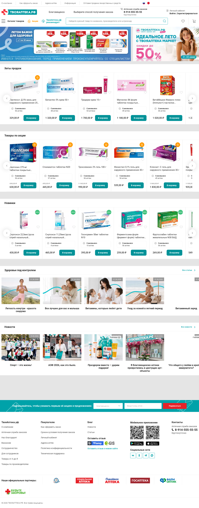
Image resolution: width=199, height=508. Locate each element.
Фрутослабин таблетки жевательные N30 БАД (165, 236)
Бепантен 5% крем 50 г (57, 99)
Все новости (188, 327)
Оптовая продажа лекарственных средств (101, 3)
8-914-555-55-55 (133, 12)
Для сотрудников (9, 453)
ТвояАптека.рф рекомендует (51, 21)
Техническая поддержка (52, 453)
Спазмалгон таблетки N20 (56, 167)
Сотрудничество (9, 448)
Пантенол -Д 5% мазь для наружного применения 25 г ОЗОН (24, 101)
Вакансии (6, 443)
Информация (70, 3)
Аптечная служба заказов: (135, 9)
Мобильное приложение (144, 422)
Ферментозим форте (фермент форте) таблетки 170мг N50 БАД (130, 236)
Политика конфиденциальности (56, 448)
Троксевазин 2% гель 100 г (92, 167)
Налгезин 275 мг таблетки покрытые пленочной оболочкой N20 (21, 169)
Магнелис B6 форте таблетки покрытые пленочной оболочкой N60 (131, 101)
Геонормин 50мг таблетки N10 (94, 236)
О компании (6, 3)
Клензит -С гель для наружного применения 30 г (164, 168)
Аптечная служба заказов (14, 432)
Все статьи (188, 270)
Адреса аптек (51, 3)
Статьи (91, 432)
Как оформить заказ (29, 3)
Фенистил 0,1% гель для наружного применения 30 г (128, 168)
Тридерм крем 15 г (90, 99)
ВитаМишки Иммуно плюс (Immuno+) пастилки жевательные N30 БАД (167, 101)
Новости (92, 427)
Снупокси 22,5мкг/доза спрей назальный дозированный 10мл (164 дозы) (23, 236)
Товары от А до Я (9, 459)
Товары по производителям (14, 464)
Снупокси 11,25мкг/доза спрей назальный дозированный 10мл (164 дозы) (58, 236)
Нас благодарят (9, 437)
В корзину (31, 118)
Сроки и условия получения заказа (58, 432)
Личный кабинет (49, 437)
